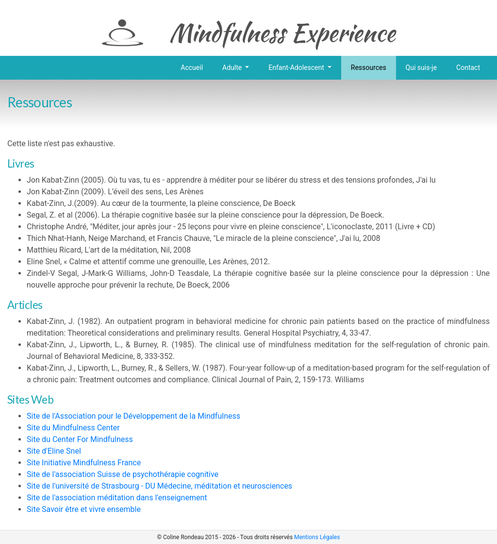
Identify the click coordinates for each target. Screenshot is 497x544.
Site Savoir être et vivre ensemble (84, 509)
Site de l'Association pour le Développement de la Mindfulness (133, 416)
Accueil (192, 67)
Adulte (233, 67)
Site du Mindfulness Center (73, 427)
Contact (468, 67)
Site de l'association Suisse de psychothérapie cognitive (122, 474)
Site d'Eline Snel (54, 451)
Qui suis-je (421, 67)
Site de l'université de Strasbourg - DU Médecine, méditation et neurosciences (159, 486)
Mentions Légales (317, 537)
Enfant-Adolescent (297, 67)
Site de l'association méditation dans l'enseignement (117, 497)
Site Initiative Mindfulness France (84, 462)
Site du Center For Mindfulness (80, 439)
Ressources (368, 67)
